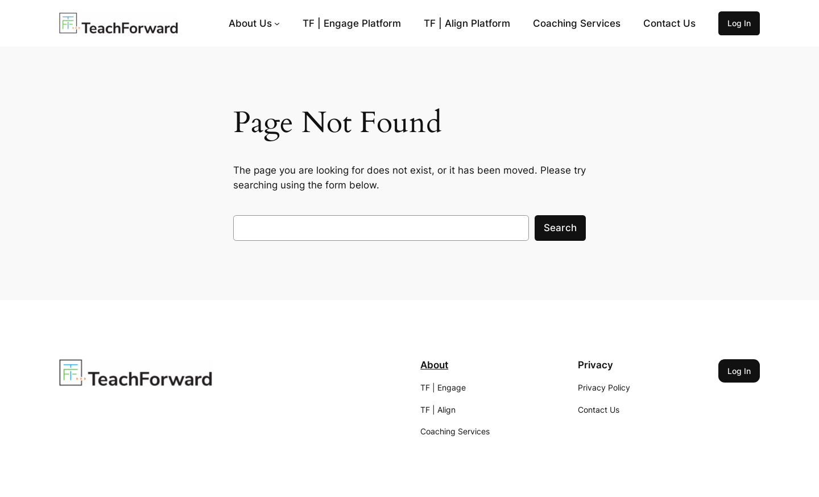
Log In (739, 23)
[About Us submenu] (277, 23)
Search (560, 227)
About (434, 365)
